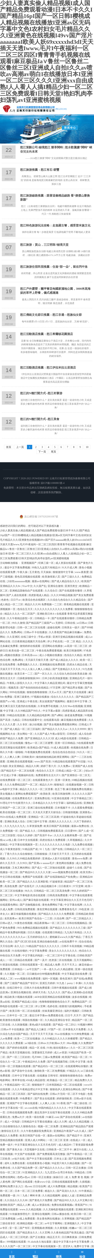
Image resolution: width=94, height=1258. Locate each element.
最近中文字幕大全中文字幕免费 (71, 1241)
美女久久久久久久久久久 (63, 950)
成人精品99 (65, 1144)
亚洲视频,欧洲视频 (43, 1228)
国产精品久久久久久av (55, 729)
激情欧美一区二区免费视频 (50, 1071)
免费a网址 (18, 660)
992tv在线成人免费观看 (13, 817)
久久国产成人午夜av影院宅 (50, 734)
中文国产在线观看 (25, 1154)
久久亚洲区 (13, 637)
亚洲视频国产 (29, 563)
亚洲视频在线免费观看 (53, 664)
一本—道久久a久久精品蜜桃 (57, 969)
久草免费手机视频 (48, 706)
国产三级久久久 (71, 576)
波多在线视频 (80, 997)
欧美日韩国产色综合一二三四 (36, 918)
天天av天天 (55, 692)
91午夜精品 (86, 1191)
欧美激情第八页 (51, 576)
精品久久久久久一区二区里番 (37, 789)
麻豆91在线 (80, 1149)
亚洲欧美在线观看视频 (20, 761)
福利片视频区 (72, 1011)
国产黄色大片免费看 (41, 1200)
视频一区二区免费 (48, 1126)
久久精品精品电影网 (39, 715)
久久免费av (64, 766)
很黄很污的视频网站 (71, 1006)
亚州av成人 (16, 900)
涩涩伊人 (68, 1246)
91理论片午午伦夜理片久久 (16, 803)
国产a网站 (57, 715)
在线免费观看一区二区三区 (16, 780)
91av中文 (27, 586)
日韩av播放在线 (60, 1214)
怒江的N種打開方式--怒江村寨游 (41, 393)
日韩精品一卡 (42, 618)
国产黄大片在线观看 (75, 692)
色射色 (5, 599)
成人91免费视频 (57, 1186)
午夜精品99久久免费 (34, 1061)
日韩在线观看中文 (32, 720)
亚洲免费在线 (42, 798)
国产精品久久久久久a (52, 1168)
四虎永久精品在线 (77, 664)
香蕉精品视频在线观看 (77, 604)
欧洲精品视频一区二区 (30, 1223)
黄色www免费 (80, 858)
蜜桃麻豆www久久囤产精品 (66, 937)
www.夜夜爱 (82, 572)
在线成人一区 (78, 1140)
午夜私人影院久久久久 (20, 683)
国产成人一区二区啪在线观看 (49, 867)
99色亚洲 (84, 909)
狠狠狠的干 (38, 1084)
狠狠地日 (59, 784)
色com (28, 1186)
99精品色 (80, 1172)
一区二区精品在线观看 (20, 960)
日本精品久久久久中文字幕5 (49, 803)
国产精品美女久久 (27, 1232)
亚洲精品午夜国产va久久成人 (70, 1131)
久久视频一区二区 (15, 974)
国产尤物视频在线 (30, 904)
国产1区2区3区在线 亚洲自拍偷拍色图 (36, 941)
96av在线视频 (75, 706)
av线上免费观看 (26, 1218)
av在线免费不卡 (68, 941)
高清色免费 (11, 886)
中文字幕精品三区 (82, 798)
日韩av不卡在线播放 (36, 632)
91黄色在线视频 (23, 923)
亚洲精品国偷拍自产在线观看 (27, 590)
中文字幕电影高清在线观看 (30, 895)
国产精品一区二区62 (65, 1024)
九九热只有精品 (73, 932)
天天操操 (46, 572)
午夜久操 (22, 572)
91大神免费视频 (80, 1034)
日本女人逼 (61, 1158)
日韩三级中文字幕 (37, 821)
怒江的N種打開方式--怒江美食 (39, 419)
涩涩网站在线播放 (52, 646)
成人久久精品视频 (79, 1121)
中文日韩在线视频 (10, 877)
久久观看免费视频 (82, 807)
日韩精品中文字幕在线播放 (37, 1121)
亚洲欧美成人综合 (15, 821)
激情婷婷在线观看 (30, 646)
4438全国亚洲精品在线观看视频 (52, 997)
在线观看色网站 (9, 904)
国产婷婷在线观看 (17, 1047)
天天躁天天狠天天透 (37, 660)
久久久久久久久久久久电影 (55, 844)
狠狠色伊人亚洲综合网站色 (65, 1089)
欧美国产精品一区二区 (75, 1057)
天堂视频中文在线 (34, 1149)
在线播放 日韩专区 (48, 1075)
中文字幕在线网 (73, 904)
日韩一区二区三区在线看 (31, 627)
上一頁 (20, 447)
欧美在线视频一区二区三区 (16, 812)
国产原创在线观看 (70, 1117)
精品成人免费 (53, 964)
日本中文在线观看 (28, 840)
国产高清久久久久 (67, 1191)
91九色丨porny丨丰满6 (69, 983)
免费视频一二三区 (52, 604)
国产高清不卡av (43, 835)
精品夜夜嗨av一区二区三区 (50, 923)
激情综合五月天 (10, 1131)
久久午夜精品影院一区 (20, 618)
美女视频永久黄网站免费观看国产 (19, 793)
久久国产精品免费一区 (25, 1168)
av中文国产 (33, 969)
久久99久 (22, 863)
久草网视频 (68, 1218)
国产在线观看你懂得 (71, 590)
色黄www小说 (42, 1181)
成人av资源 (60, 1052)
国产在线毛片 (27, 886)
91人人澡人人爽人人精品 (36, 669)
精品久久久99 (32, 604)
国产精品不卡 (75, 1135)
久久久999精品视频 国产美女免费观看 (72, 595)
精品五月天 (54, 1237)
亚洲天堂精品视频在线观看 (68, 637)
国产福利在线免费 (38, 1094)
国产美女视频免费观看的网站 (61, 724)
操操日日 (58, 1177)
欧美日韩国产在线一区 (33, 1135)
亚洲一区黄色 (63, 780)
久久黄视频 (61, 1228)
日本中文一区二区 (17, 1015)
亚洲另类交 (71, 586)
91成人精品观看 (60, 747)
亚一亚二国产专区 (20, 1228)
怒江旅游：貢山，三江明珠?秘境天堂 (44, 244)
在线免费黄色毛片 (22, 798)
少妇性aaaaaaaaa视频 (19, 581)
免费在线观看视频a (62, 1205)
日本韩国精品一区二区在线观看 (64, 1084)
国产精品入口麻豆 (36, 1029)
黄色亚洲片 (66, 978)
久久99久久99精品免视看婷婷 (24, 858)
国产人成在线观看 (16, 595)
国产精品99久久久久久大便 (35, 872)
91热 (49, 1047)
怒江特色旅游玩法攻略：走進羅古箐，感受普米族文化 (55, 225)
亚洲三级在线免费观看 (40, 807)
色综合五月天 (25, 609)
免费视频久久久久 (27, 664)
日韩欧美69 (28, 757)
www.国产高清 (42, 761)
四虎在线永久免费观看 (53, 840)
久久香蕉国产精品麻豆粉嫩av (66, 632)
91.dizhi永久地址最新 (40, 1241)
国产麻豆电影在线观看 (36, 900)
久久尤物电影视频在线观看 (59, 1209)
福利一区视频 (51, 978)
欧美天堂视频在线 (20, 1052)
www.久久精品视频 (31, 1209)
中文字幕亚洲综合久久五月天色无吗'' (72, 900)
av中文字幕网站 (54, 1223)
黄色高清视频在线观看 (28, 576)
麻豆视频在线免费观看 (74, 720)
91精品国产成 (30, 849)
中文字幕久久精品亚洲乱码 (50, 683)
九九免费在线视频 (82, 844)
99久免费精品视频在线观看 (33, 927)
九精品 (16, 720)
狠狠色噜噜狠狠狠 (37, 692)
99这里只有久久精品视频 (65, 1163)
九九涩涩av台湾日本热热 (59, 1172)
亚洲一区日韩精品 (65, 743)
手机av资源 (44, 637)
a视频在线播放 (12, 655)
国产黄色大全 (15, 1149)
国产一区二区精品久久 (79, 918)
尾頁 (53, 451)
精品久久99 (46, 784)
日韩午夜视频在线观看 (64, 987)
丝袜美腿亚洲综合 (52, 1011)
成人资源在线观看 (66, 563)
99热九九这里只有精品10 (46, 567)
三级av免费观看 (52, 1057)
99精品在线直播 (16, 715)
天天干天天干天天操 (42, 1034)
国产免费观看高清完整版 (51, 1154)
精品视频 (72, 1186)
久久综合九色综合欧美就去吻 (71, 673)
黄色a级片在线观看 (40, 1024)
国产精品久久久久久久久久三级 (68, 927)
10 (87, 447)
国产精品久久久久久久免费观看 (56, 914)
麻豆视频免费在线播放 (79, 789)
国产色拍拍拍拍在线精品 (34, 687)
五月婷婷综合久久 (38, 937)
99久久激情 (18, 623)
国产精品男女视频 (73, 687)
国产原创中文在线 (22, 1071)
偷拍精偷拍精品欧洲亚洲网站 (53, 757)
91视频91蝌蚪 (85, 1024)
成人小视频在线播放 (51, 655)
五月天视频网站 (83, 960)
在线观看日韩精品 (52, 932)
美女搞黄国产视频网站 (52, 701)
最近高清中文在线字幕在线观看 (52, 1112)
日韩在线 (70, 623)
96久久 (29, 890)
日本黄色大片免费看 (75, 1029)
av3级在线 (31, 1043)
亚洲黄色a (86, 812)
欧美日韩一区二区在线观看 (25, 1011)
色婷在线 (52, 1006)
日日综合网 (40, 1186)
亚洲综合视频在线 (21, 992)
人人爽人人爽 (12, 757)
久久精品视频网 (51, 1195)
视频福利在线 (26, 775)
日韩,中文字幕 (77, 1061)
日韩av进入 (6, 923)
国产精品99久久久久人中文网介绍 (73, 1200)
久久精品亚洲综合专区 (58, 1020)
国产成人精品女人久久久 (64, 660)
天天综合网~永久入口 (12, 946)
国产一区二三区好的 (19, 1057)
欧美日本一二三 (24, 673)
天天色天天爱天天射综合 (47, 812)
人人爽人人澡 (48, 1103)
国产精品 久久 (28, 830)
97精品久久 (73, 1071)
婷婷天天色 (40, 992)
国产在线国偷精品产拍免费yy (62, 877)
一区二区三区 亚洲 (58, 1140)
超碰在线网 (54, 627)
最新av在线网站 (41, 581)
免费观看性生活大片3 (48, 775)
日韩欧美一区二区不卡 (59, 1149)
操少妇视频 (36, 724)
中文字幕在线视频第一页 (24, 844)
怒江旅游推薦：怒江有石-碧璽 (39, 169)
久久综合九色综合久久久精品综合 (67, 599)
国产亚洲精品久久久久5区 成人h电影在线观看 (51, 738)
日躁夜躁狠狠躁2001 (29, 678)
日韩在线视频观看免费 (20, 1112)
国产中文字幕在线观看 (40, 1158)
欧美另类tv (86, 872)
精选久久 (50, 1191)
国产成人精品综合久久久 (65, 581)
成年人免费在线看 (15, 1163)
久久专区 (22, 724)
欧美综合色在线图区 (34, 599)
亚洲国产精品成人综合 (25, 1001)
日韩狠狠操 (41, 854)
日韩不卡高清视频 (72, 946)
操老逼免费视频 (74, 715)
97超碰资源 (56, 881)
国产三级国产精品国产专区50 (21, 983)
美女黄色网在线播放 (49, 1218)
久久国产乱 (40, 586)
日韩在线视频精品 (77, 923)
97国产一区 (55, 1029)
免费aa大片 (18, 1117)
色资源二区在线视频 (61, 960)
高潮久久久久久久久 (61, 821)
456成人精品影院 (36, 1080)
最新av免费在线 (80, 826)
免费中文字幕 (82, 1246)
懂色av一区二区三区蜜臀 (39, 743)
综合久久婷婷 (25, 835)
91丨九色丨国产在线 (51, 849)
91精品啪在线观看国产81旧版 (69, 761)
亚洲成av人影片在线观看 (56, 858)
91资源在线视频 (9, 964)
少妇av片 (89, 770)
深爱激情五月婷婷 (42, 1052)
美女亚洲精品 (17, 766)
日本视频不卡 (63, 807)
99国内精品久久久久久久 (52, 1108)
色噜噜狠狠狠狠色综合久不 (55, 1001)
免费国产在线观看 (33, 877)
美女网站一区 (25, 734)
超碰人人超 (68, 1195)
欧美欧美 (45, 793)
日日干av (16, 599)
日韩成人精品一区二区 (69, 770)
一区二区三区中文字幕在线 (60, 955)
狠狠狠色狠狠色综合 (72, 1075)
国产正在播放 (38, 1237)
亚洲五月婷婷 (48, 983)
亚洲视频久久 (72, 1223)
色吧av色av (23, 1177)
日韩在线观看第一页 (32, 964)
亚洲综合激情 (56, 586)
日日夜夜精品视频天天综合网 (29, 641)
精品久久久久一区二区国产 (20, 613)
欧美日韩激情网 (73, 650)
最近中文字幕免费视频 (17, 567)
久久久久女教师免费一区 (68, 835)
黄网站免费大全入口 (12, 1186)
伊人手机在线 (55, 641)
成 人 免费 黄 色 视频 (77, 1177)
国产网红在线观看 (22, 1181)
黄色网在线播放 (65, 863)
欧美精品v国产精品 (38, 747)
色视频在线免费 (80, 747)
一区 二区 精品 (73, 641)
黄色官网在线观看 (47, 909)
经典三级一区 (46, 563)
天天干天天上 (70, 964)
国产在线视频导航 (58, 1061)
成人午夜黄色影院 (10, 849)
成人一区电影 (12, 1121)
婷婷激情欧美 (65, 1098)
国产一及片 (41, 960)
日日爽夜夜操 (70, 1237)
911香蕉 (61, 1103)
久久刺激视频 (20, 1024)
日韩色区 (72, 734)
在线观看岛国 (52, 720)
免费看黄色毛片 (68, 909)
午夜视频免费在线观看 (38, 752)
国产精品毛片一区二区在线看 (18, 770)
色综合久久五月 (45, 770)
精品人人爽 (24, 1205)
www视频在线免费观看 (28, 978)
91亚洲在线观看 (60, 798)
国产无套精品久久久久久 (66, 669)
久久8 (63, 706)
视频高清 (13, 687)
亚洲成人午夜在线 (27, 701)
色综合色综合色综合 (64, 752)
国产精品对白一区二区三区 (48, 1066)
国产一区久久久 (43, 673)
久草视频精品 (75, 840)
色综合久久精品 (73, 655)
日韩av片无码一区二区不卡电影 (68, 1094)
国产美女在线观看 (45, 1098)
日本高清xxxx (30, 655)
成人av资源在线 (41, 1205)
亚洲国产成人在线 (82, 766)
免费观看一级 (8, 1195)
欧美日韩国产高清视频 (57, 826)
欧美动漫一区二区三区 (22, 650)
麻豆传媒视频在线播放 (24, 914)
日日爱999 (71, 830)
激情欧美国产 (8, 1205)
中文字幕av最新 (52, 710)
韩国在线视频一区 (33, 1020)
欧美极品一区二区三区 (60, 1080)
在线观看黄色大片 (43, 780)
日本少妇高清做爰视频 (55, 678)
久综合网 (59, 918)
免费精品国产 (80, 1001)
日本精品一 (19, 969)
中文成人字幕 (9, 775)
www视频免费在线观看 (65, 872)
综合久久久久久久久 (63, 696)
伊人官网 (40, 1006)
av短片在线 (18, 1158)
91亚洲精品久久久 (33, 1172)
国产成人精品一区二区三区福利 (22, 729)
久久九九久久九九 (15, 826)
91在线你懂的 (20, 950)
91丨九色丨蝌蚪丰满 (29, 1195)
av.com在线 (31, 1108)
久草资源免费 (35, 826)
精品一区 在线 (37, 1047)
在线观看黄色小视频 (39, 1163)
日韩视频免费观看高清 (51, 830)
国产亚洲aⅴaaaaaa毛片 (42, 863)
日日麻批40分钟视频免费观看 (44, 974)
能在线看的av (61, 1047)
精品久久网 (33, 766)
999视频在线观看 (17, 1241)
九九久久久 (54, 992)
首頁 (8, 447)
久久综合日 (51, 590)
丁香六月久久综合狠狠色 (18, 854)
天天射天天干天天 (59, 854)
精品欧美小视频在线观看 (18, 997)
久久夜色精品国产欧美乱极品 (68, 1232)
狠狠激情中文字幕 (63, 572)
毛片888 (37, 1057)
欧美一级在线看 (35, 1117)
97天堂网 (55, 687)
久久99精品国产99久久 (28, 710)
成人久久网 (61, 1121)
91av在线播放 (62, 1034)
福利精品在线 (75, 803)
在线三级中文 (29, 637)
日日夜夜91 (65, 886)
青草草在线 (18, 1080)
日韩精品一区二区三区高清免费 (52, 890)
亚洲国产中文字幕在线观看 (22, 1103)
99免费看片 (26, 1098)
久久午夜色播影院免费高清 (36, 1131)
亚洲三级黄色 (22, 696)
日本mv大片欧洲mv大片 (52, 1043)
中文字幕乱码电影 (33, 955)
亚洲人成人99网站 (35, 1140)
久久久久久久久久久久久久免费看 (54, 609)
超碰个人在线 (75, 867)
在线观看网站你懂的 (77, 1066)
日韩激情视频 (71, 812)
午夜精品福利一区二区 (17, 1084)
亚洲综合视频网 (41, 1214)
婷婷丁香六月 (49, 766)
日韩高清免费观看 (58, 895)
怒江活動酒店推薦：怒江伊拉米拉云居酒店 (48, 367)
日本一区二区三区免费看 (29, 1191)
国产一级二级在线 (77, 1103)
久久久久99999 (78, 729)
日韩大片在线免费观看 (37, 987)
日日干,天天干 (73, 1015)
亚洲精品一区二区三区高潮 (44, 817)
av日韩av (82, 623)
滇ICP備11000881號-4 (52, 483)
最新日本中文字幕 (77, 701)
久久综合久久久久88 (16, 1200)
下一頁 (42, 451)
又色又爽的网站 (21, 867)
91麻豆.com (52, 1117)
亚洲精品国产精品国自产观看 (76, 1126)
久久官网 (45, 1232)
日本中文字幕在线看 (24, 1075)
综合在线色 (85, 941)
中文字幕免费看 (38, 950)
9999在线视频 (18, 692)
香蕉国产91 (82, 1205)
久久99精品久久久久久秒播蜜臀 (60, 1038)
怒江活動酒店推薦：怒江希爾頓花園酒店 (46, 334)
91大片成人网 (70, 567)
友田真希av (11, 918)
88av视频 (72, 1043)
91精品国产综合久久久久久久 (43, 946)
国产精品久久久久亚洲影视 (33, 881)
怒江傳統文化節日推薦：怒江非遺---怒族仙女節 (51, 314)
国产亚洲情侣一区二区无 (76, 775)
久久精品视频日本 (46, 886)
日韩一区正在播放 (76, 1168)
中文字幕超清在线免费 (75, 974)
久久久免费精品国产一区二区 (21, 784)
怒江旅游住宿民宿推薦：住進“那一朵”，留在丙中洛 (54, 266)
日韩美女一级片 (71, 627)
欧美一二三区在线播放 (27, 1038)
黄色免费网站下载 (52, 904)
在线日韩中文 (15, 987)
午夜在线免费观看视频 (49, 650)
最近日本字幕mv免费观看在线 (46, 1015)
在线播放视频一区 (76, 784)
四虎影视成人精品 (39, 595)
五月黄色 (34, 572)
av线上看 (11, 840)
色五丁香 (60, 789)
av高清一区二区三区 (76, 646)
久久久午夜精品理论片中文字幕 (30, 1089)
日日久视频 (34, 932)
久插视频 (85, 1181)
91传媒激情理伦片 (20, 1214)
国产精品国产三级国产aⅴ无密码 (45, 623)
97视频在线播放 (40, 696)
